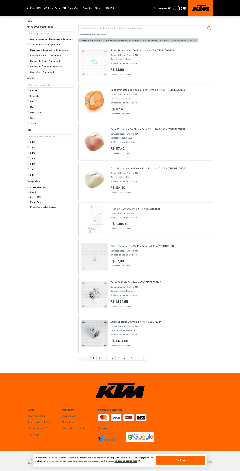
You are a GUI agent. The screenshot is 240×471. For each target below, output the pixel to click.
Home (29, 21)
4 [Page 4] (112, 358)
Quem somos (69, 415)
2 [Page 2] (99, 358)
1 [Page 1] (93, 358)
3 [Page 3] (106, 358)
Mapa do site (69, 421)
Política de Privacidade (74, 428)
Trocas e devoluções (38, 428)
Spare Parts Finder (92, 8)
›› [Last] (143, 358)
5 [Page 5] (118, 358)
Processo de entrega (39, 421)
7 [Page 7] (131, 358)
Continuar (180, 460)
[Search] (50, 33)
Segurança (33, 434)
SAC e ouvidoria (36, 415)
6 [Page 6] (125, 358)
